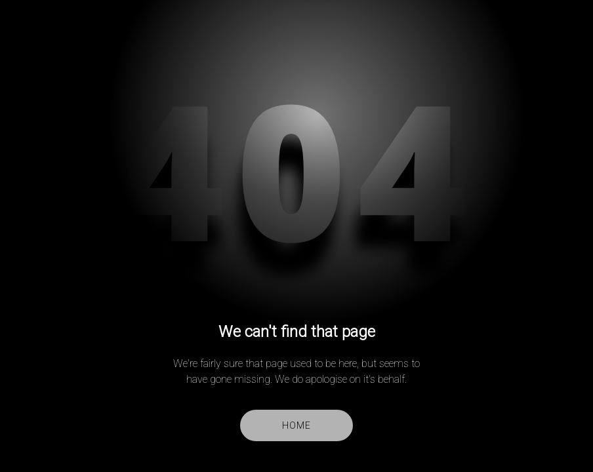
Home (296, 425)
